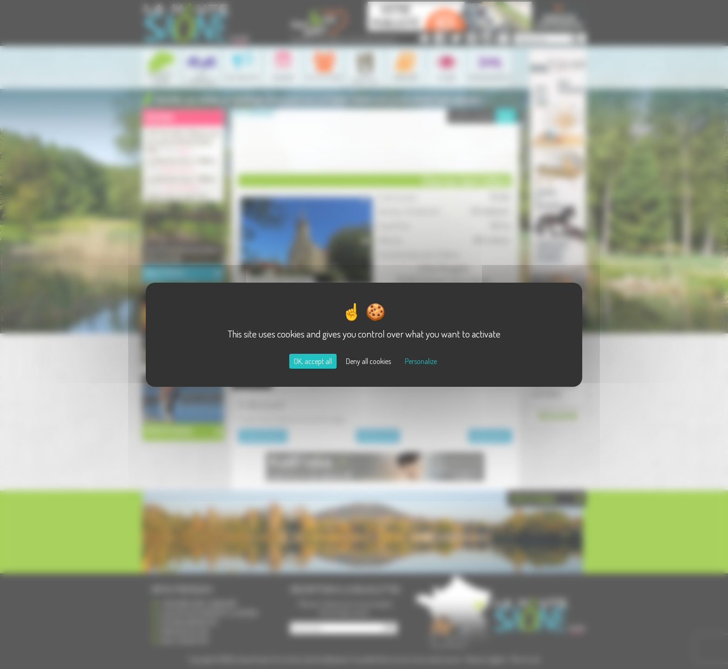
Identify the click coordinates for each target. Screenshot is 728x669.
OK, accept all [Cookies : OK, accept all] (313, 361)
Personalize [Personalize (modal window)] (421, 361)
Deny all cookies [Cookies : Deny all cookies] (368, 361)
